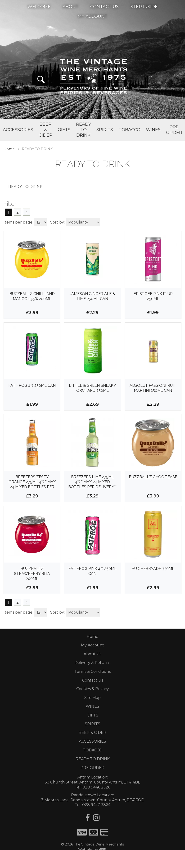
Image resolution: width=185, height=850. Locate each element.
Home (9, 149)
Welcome (39, 6)
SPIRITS (92, 724)
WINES (92, 706)
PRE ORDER (92, 767)
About (70, 6)
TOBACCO (92, 750)
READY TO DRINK (93, 759)
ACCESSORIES (92, 741)
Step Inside (144, 6)
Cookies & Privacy (92, 689)
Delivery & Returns (92, 662)
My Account (92, 16)
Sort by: (57, 222)
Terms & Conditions (92, 671)
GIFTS (92, 715)
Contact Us (104, 6)
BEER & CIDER (92, 732)
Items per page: (18, 222)
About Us (92, 654)
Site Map (92, 697)
